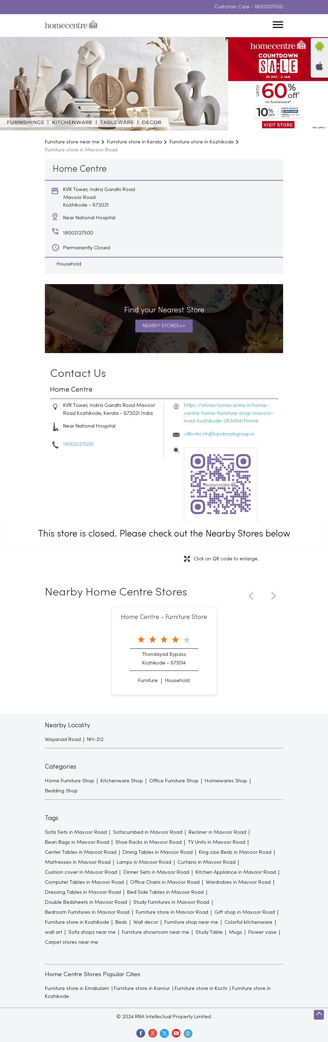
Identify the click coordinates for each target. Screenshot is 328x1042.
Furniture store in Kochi (201, 988)
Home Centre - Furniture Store (164, 617)
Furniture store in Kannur (142, 988)
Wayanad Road (63, 739)
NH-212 (95, 739)
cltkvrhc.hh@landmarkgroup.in (219, 434)
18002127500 (269, 7)
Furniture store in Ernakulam (77, 988)
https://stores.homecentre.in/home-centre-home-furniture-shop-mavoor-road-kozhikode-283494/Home (228, 413)
